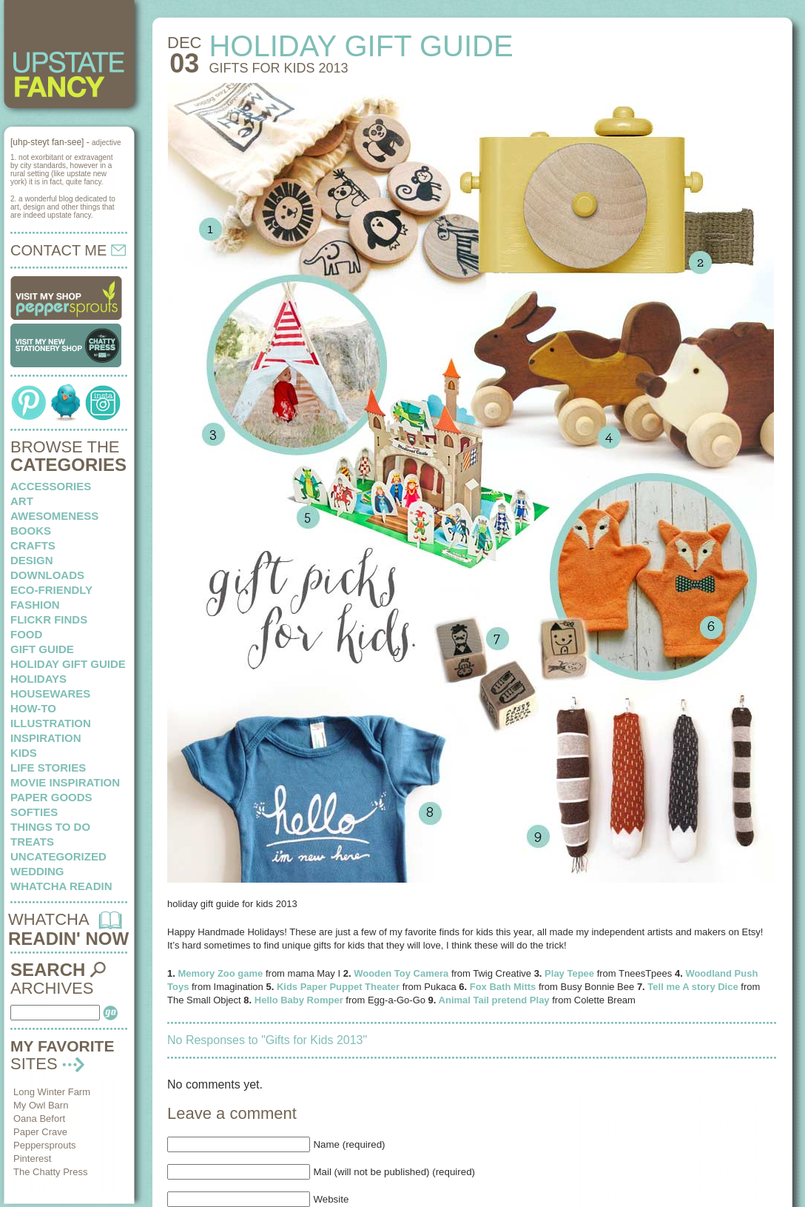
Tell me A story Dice (692, 986)
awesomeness (54, 515)
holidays (38, 678)
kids (23, 752)
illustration (50, 723)
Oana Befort (39, 1118)
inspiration (45, 738)
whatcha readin (61, 886)
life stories (48, 767)
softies (34, 812)
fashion (35, 604)
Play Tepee (569, 973)
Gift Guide (42, 649)
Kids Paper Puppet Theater (338, 986)
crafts (32, 545)
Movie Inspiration (65, 782)
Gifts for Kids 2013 (278, 68)
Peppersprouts (44, 1145)
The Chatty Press (50, 1171)
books (30, 530)
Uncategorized (58, 856)
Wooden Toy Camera (401, 973)
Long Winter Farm (51, 1091)
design (31, 560)
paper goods (51, 797)
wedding (37, 871)
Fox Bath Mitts (503, 986)
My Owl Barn (40, 1105)
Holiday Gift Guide (68, 664)
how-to (33, 708)
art (21, 501)
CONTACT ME (68, 250)
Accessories (50, 486)
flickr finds (48, 619)
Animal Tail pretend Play (494, 1000)
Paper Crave (40, 1131)
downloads (47, 575)
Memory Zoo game (220, 973)
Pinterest (32, 1158)
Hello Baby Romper (299, 1000)
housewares (50, 693)
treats (32, 841)
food (26, 634)
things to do (50, 826)
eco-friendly (51, 590)
